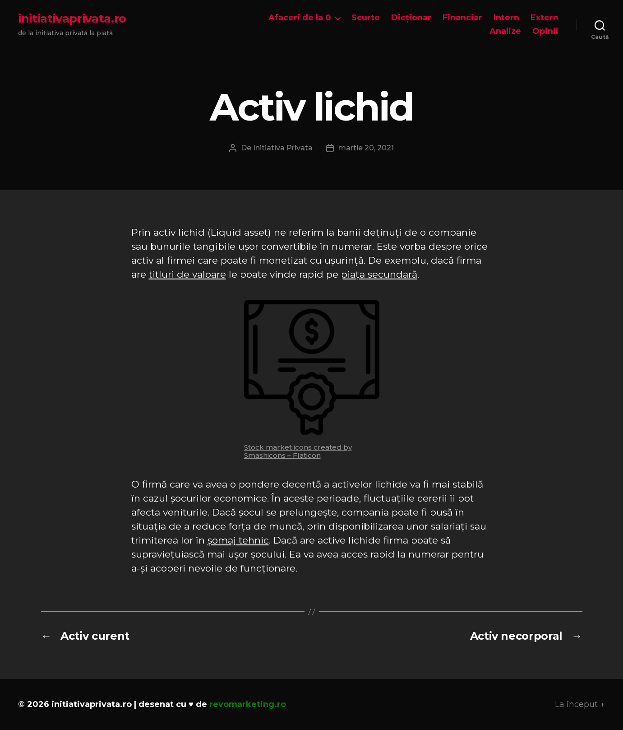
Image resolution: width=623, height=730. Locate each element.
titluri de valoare (187, 274)
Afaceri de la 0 (299, 18)
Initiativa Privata (283, 148)
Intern (506, 18)
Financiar (462, 18)
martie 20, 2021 (366, 148)
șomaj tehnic (238, 540)
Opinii (545, 31)
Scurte (365, 18)
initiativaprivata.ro (72, 18)
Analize (505, 31)
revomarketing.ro (247, 704)
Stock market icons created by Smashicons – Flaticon (298, 451)
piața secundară (379, 274)
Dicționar (411, 18)
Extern (544, 18)
